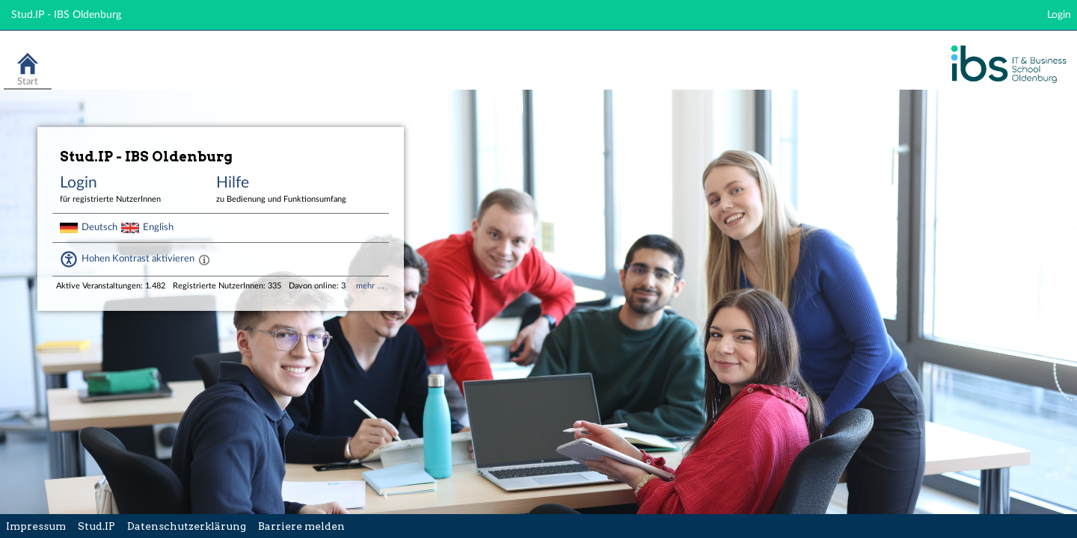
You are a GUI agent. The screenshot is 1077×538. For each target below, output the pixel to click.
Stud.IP (96, 526)
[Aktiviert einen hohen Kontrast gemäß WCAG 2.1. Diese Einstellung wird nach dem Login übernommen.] (204, 259)
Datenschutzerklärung (186, 526)
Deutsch (99, 227)
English (158, 227)
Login (1059, 15)
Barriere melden (301, 526)
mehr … (370, 286)
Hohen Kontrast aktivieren (138, 258)
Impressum (36, 526)
